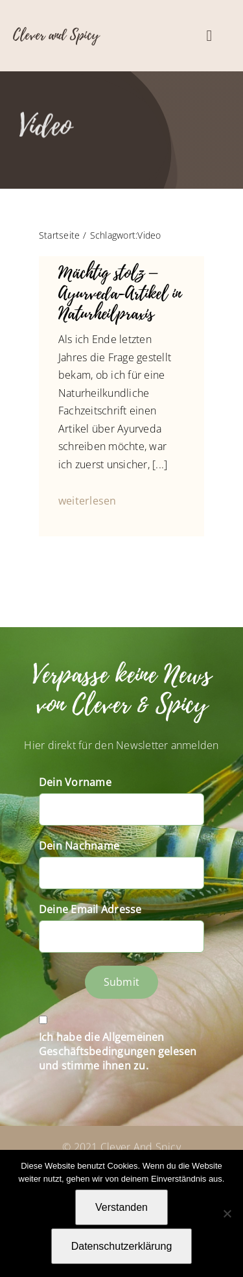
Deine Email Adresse (90, 909)
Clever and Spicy (56, 35)
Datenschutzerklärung (121, 1246)
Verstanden (121, 1207)
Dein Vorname (75, 782)
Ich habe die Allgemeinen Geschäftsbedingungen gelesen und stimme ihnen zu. (118, 1051)
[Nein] (226, 1213)
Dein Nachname (79, 846)
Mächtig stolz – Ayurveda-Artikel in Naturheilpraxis (119, 293)
